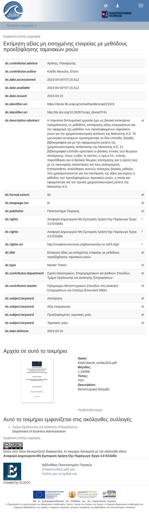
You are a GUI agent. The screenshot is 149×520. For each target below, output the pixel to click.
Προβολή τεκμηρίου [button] (22, 25)
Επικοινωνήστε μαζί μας (58, 469)
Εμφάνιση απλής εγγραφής (22, 36)
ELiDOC (25, 482)
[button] (106, 5)
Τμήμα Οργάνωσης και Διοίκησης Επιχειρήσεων (45, 427)
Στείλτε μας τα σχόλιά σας (59, 473)
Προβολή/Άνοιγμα (90, 410)
